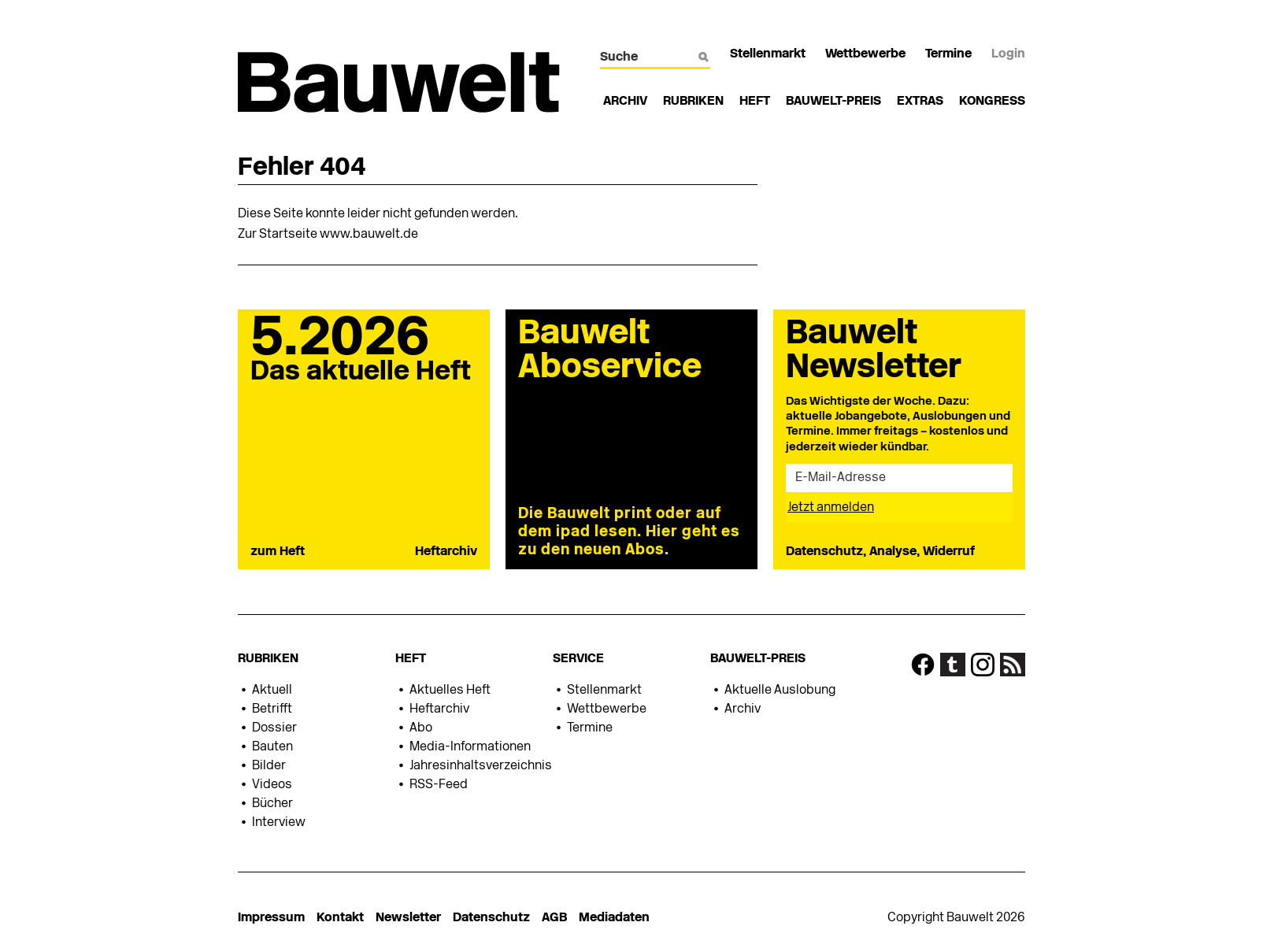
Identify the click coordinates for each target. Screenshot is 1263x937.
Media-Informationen (470, 747)
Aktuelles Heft (450, 690)
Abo (420, 728)
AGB (554, 918)
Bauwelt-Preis (833, 101)
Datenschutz (491, 918)
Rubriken (693, 101)
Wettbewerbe (865, 54)
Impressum (271, 918)
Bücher (272, 804)
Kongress (992, 101)
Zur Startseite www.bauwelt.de (328, 234)
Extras (920, 101)
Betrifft (272, 709)
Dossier (274, 728)
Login (1008, 54)
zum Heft (277, 552)
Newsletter (408, 918)
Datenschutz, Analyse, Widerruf (880, 552)
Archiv (625, 101)
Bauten (272, 747)
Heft (754, 101)
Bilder (269, 766)
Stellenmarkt (768, 54)
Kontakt (340, 918)
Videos (272, 785)
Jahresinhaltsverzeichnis (480, 766)
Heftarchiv (446, 552)
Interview (279, 823)
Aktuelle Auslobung (779, 690)
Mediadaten (614, 918)
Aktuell (272, 690)
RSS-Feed (438, 785)
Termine (948, 54)
